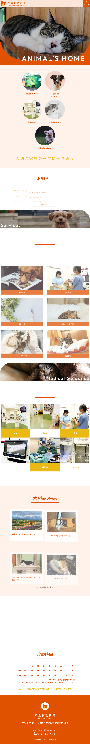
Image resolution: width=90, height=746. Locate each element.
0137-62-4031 (46, 736)
